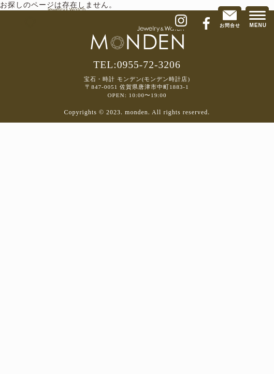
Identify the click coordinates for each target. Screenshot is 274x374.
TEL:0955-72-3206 (136, 64)
